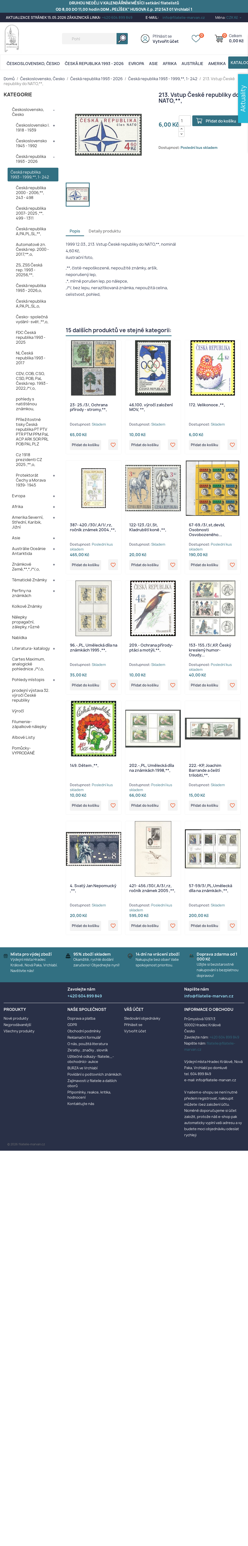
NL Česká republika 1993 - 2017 (30, 357)
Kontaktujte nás (80, 1107)
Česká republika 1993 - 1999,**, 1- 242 (30, 174)
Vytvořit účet (166, 41)
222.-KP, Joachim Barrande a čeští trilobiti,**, (205, 772)
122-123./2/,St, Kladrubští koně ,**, (147, 528)
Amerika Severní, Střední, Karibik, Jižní (27, 522)
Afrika (170, 63)
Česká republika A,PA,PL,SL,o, (31, 303)
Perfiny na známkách (21, 593)
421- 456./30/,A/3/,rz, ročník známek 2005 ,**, (152, 891)
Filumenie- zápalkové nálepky (29, 724)
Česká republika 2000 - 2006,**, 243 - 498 (31, 192)
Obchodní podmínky (84, 1034)
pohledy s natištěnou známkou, (26, 403)
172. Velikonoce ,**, (207, 405)
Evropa (136, 63)
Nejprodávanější (17, 1028)
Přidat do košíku (222, 121)
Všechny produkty (19, 1034)
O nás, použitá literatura (87, 1047)
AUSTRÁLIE (192, 63)
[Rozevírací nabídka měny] (234, 17)
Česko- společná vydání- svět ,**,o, (32, 319)
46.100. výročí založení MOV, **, (151, 407)
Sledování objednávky (142, 1022)
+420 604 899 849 (117, 17)
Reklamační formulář (84, 1041)
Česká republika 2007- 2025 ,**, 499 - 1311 (31, 213)
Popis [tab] (75, 231)
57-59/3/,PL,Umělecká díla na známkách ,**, (210, 891)
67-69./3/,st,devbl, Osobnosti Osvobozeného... (207, 530)
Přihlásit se (162, 36)
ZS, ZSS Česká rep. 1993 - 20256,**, (29, 269)
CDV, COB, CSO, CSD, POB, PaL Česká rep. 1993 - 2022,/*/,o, (32, 381)
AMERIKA (217, 63)
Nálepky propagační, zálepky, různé (26, 621)
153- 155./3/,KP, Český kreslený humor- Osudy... (210, 651)
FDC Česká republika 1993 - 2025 (30, 337)
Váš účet (133, 1013)
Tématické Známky (29, 580)
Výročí (18, 711)
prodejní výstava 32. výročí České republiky (30, 695)
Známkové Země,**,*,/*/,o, (26, 567)
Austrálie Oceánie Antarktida (29, 551)
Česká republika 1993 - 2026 (94, 63)
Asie (153, 63)
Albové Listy (23, 737)
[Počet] (185, 120)
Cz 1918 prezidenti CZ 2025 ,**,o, (29, 459)
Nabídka (19, 637)
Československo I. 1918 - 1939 (33, 127)
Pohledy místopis (28, 679)
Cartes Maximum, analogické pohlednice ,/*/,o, (28, 664)
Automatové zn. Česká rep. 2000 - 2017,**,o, (32, 249)
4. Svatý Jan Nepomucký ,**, (93, 891)
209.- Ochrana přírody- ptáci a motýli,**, (151, 649)
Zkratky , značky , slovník (87, 1053)
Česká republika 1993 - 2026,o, (31, 288)
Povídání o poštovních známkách (94, 1078)
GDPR (72, 1028)
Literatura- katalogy (31, 648)
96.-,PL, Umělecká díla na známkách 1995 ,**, (93, 649)
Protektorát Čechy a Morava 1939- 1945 (31, 480)
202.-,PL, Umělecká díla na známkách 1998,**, (151, 770)
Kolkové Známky (27, 606)
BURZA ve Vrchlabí (82, 1071)
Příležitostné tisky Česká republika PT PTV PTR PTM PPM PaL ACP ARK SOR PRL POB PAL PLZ (32, 432)
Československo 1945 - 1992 (31, 143)
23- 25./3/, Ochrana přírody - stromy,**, (89, 407)
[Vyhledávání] (95, 38)
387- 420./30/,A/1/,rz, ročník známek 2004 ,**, (93, 528)
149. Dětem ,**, (84, 767)
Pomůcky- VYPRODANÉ (23, 750)
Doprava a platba (81, 1022)
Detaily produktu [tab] (105, 231)
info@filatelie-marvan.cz (183, 17)
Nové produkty (16, 1022)
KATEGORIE (18, 94)
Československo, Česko (33, 63)
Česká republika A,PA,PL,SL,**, (31, 231)
